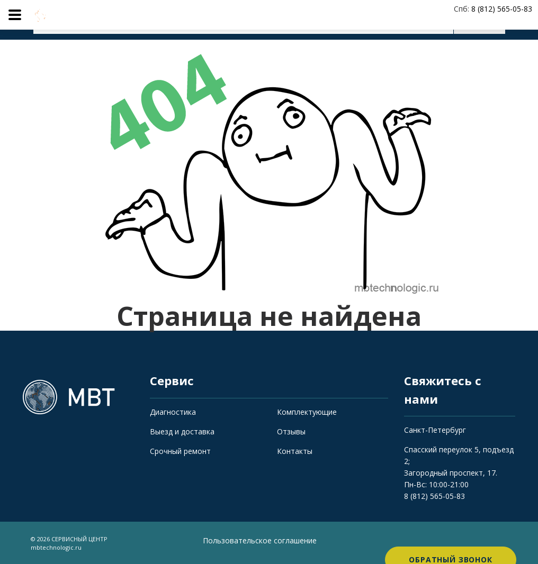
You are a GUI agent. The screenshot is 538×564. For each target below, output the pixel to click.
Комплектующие (307, 412)
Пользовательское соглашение (260, 540)
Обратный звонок (450, 543)
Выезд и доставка (182, 431)
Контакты (294, 451)
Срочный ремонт (180, 451)
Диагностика (173, 412)
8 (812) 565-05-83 (434, 496)
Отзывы (291, 431)
